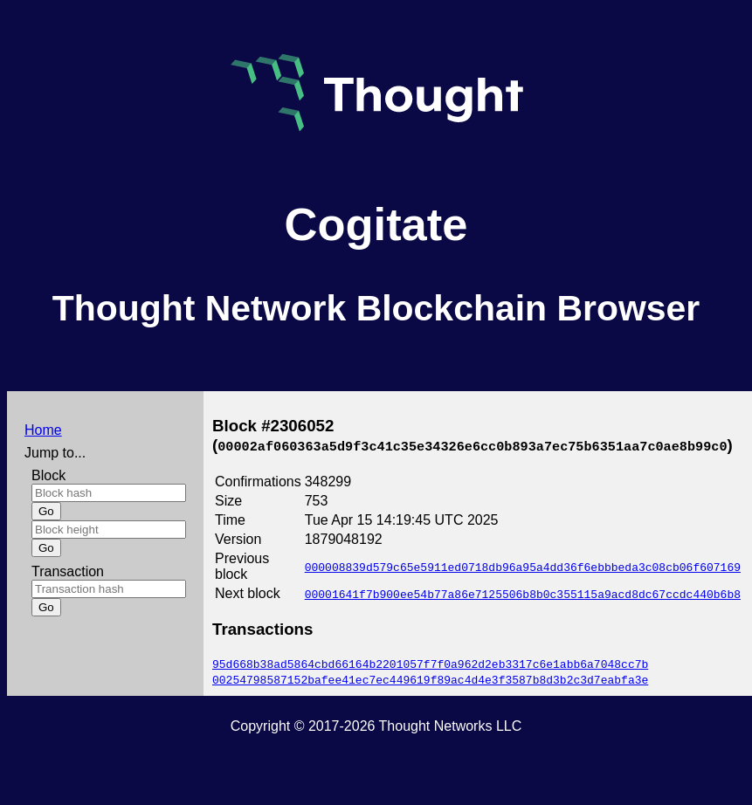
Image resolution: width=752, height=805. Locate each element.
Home (43, 430)
